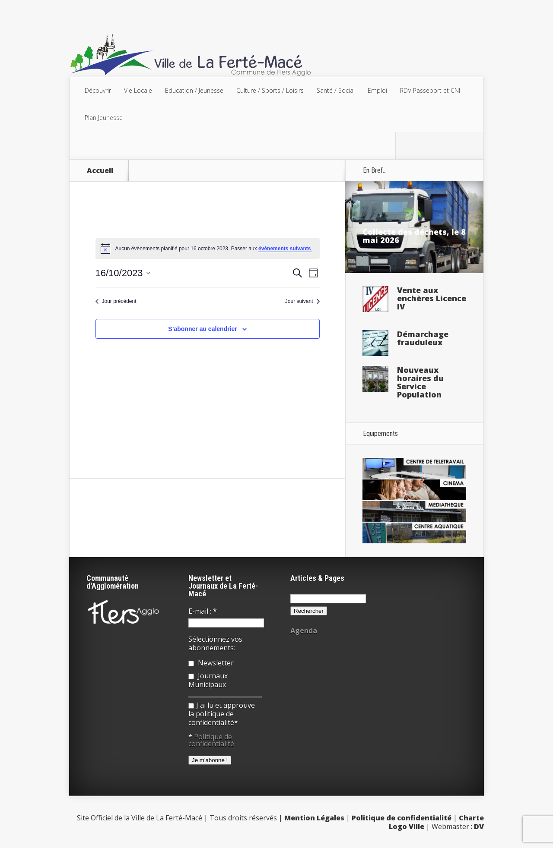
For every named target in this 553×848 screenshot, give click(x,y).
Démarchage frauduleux (422, 338)
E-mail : (202, 611)
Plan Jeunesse (104, 117)
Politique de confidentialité (211, 740)
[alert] (207, 248)
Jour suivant (302, 301)
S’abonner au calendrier (202, 328)
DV (479, 826)
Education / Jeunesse (194, 90)
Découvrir (98, 90)
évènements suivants (285, 249)
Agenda (303, 630)
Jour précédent (116, 301)
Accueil (100, 170)
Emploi (377, 90)
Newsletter (211, 663)
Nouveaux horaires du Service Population (420, 382)
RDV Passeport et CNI (430, 90)
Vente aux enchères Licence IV (431, 298)
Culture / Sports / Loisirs (270, 90)
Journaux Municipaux (208, 680)
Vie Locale (138, 90)
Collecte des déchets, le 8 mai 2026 (414, 236)
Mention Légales (314, 818)
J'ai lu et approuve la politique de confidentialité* (221, 714)
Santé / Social (336, 90)
